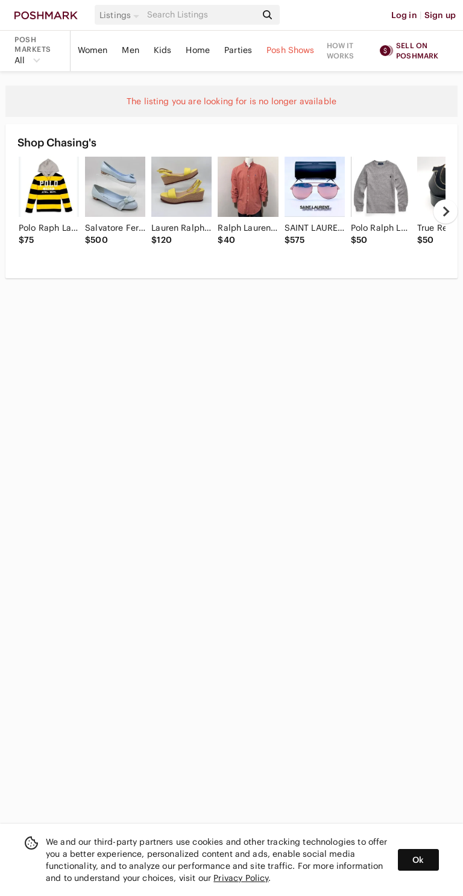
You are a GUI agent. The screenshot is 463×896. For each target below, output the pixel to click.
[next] (445, 211)
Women (93, 50)
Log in (404, 15)
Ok (418, 859)
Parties (238, 50)
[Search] (201, 15)
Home (198, 50)
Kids (163, 50)
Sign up (440, 15)
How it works (340, 50)
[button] (121, 15)
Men (130, 50)
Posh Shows (290, 50)
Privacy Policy (240, 878)
